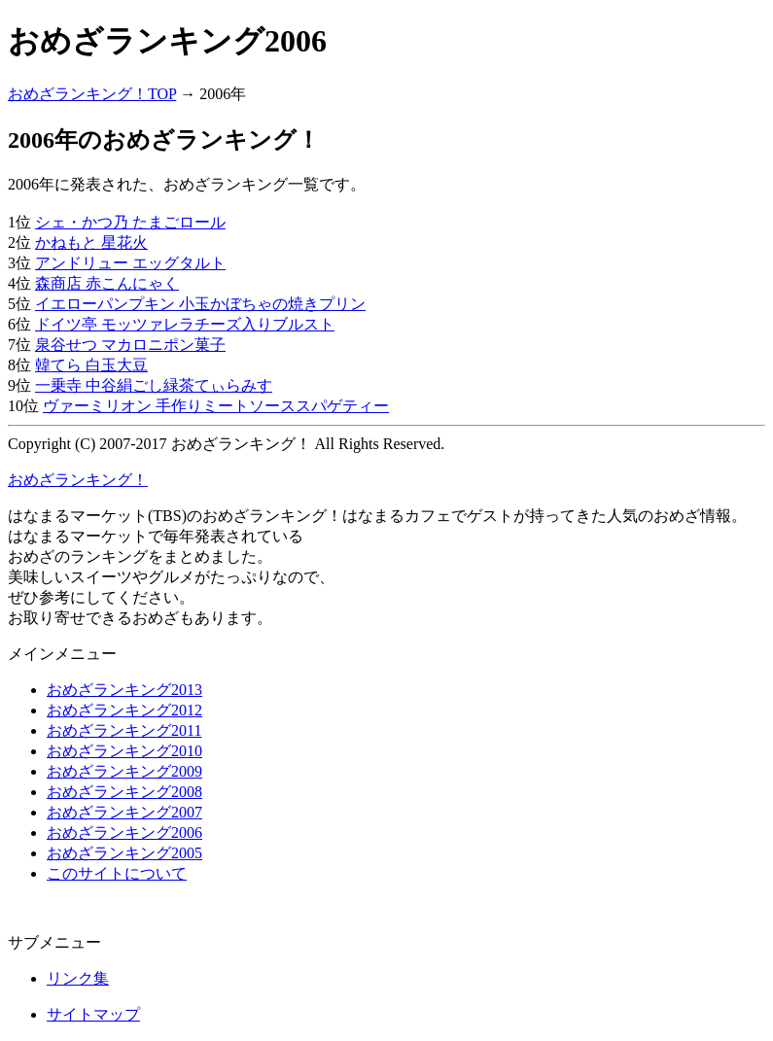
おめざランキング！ (78, 479)
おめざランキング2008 (124, 791)
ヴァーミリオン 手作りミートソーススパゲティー (216, 406)
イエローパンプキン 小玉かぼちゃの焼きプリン (200, 303)
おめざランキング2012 (124, 710)
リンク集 (78, 978)
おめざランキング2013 (124, 689)
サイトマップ (93, 1014)
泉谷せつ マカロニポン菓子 (130, 344)
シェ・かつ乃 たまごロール (130, 222)
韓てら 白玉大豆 (91, 365)
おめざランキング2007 (124, 812)
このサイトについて (117, 873)
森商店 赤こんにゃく (107, 283)
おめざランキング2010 (124, 751)
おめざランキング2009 (124, 771)
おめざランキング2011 (124, 730)
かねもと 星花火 (91, 242)
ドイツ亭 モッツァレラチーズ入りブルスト (184, 324)
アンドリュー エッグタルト (130, 263)
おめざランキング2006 (124, 832)
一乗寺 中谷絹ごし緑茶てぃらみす (153, 385)
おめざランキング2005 (124, 853)
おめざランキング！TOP (92, 94)
